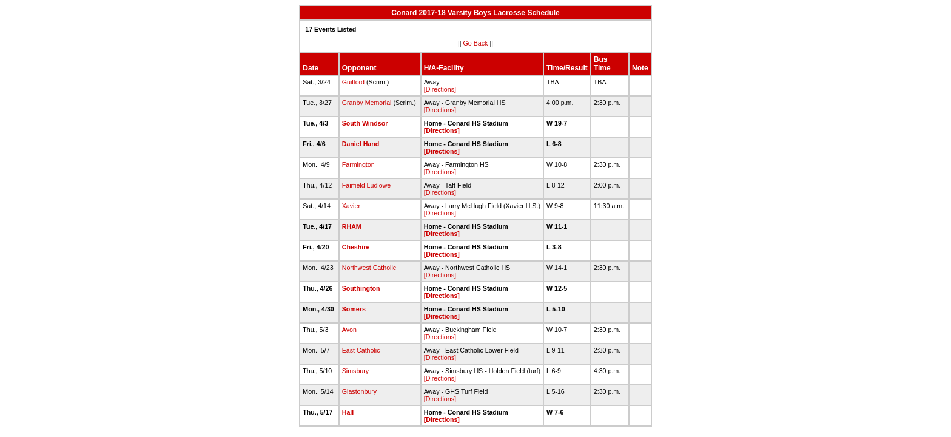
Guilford (353, 82)
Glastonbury (359, 391)
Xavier (351, 205)
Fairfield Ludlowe (366, 185)
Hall (348, 412)
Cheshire (356, 247)
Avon (349, 329)
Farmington (358, 164)
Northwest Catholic (369, 267)
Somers (354, 309)
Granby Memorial (367, 102)
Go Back (475, 43)
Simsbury (355, 370)
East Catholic (361, 350)
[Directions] (440, 89)
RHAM (351, 226)
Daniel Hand (361, 143)
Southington (361, 288)
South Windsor (365, 123)
